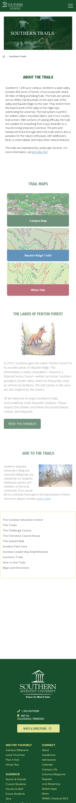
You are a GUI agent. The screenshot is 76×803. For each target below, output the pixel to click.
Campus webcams (17, 749)
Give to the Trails (14, 562)
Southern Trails (13, 557)
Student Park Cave (15, 546)
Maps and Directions (16, 568)
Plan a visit (12, 759)
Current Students (16, 783)
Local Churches (15, 754)
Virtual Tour (12, 764)
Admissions (49, 759)
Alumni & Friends (16, 779)
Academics (48, 754)
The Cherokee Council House (21, 536)
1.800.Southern (28, 710)
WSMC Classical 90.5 (55, 798)
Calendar (47, 764)
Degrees (47, 778)
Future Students (15, 793)
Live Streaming (51, 783)
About (45, 749)
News (45, 793)
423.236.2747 (40, 152)
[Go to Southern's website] (12, 6)
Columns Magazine (53, 774)
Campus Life (49, 769)
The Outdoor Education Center (23, 520)
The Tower (10, 525)
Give (8, 798)
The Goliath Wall (13, 541)
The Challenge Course (17, 530)
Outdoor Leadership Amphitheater (25, 552)
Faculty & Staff (14, 788)
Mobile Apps (49, 788)
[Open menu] (71, 6)
